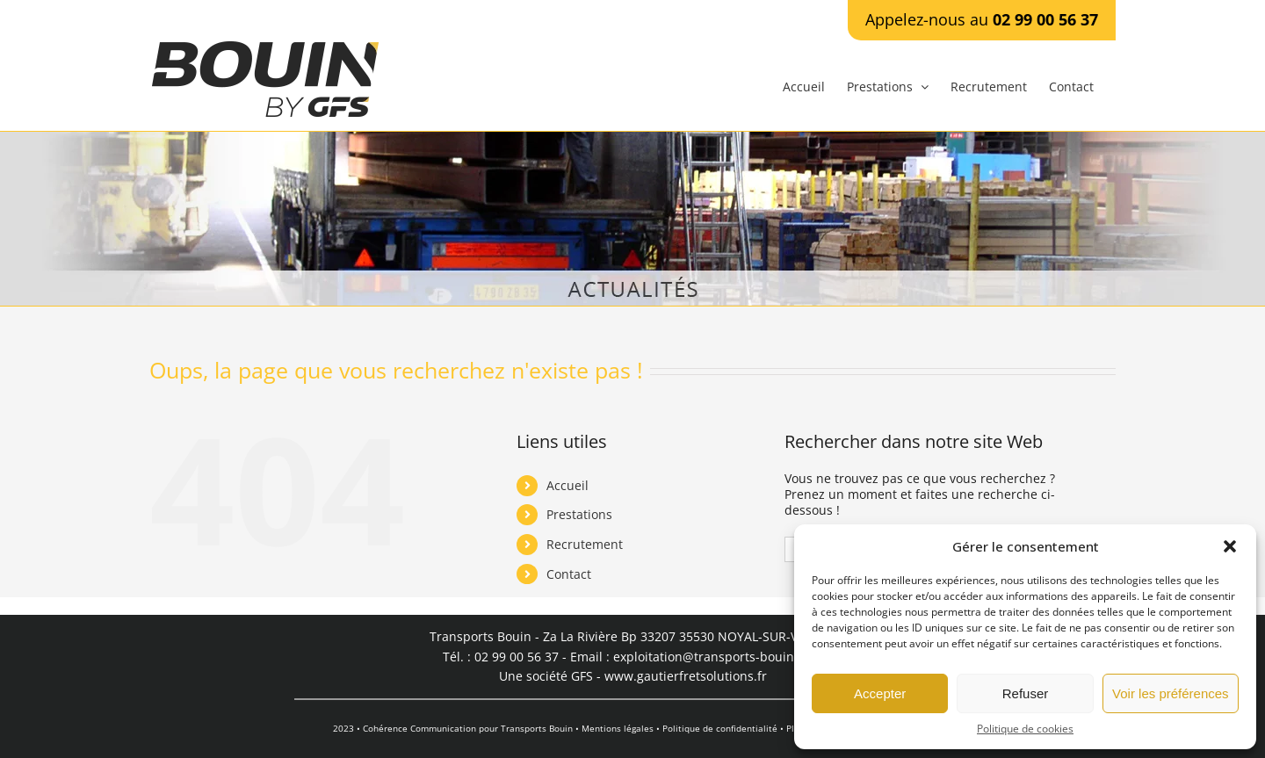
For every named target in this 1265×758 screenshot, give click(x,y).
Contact (568, 574)
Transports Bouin (537, 728)
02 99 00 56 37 (1045, 19)
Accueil (567, 485)
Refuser (1025, 693)
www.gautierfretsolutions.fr (685, 676)
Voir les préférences (1170, 693)
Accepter (880, 693)
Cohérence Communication (419, 728)
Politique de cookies (1025, 729)
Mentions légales (618, 728)
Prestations (579, 514)
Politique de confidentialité (719, 728)
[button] (1230, 546)
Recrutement (584, 544)
